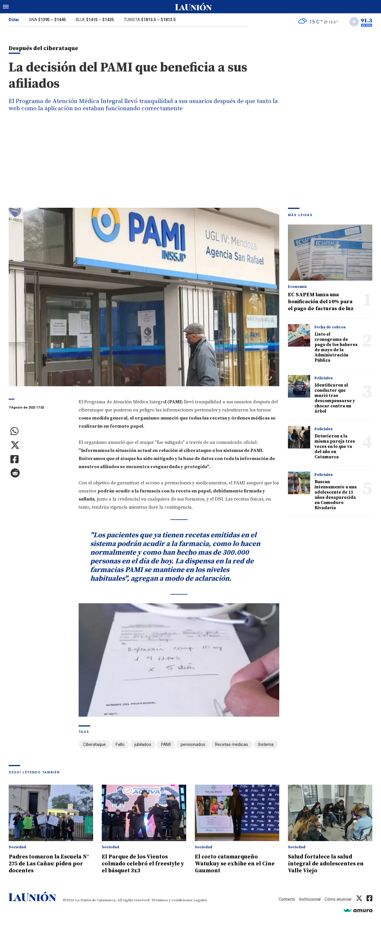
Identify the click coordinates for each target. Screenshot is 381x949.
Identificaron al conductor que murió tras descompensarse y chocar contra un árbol (335, 399)
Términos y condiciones (172, 900)
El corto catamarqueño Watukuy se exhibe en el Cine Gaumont (232, 864)
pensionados (193, 745)
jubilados (142, 745)
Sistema (265, 745)
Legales (200, 900)
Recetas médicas (231, 745)
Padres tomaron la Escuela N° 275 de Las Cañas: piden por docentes (48, 864)
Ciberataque (94, 745)
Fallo (120, 745)
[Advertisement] (190, 165)
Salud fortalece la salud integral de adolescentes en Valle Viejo (329, 864)
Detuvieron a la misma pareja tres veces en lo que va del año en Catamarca (335, 448)
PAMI (166, 745)
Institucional (307, 899)
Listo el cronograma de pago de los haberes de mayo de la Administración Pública (336, 349)
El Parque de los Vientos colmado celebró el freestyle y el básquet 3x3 (140, 864)
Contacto (282, 899)
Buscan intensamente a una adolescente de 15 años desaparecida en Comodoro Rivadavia (336, 496)
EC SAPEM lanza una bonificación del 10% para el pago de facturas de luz (321, 303)
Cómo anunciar (337, 899)
